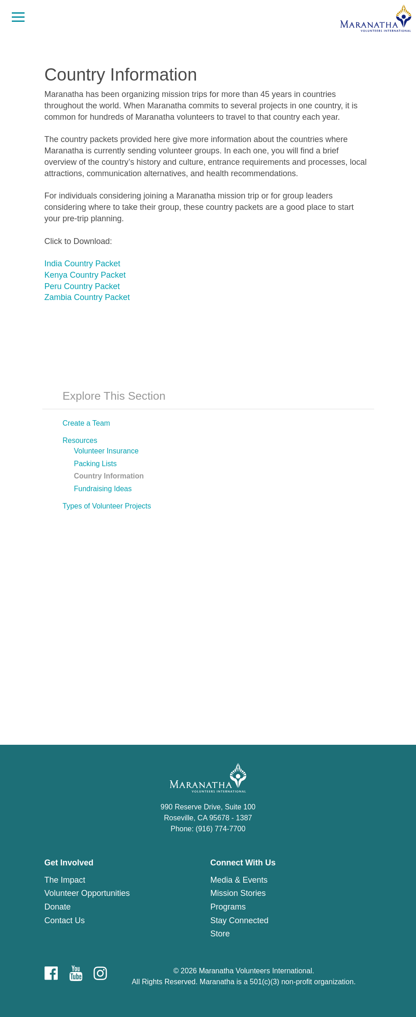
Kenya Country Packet (85, 275)
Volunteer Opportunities (87, 893)
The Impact (65, 880)
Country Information (109, 476)
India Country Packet (82, 263)
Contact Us (65, 920)
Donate (58, 906)
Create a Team (86, 423)
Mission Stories (238, 893)
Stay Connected (240, 920)
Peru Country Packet (82, 286)
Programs (228, 906)
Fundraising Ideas (103, 489)
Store (220, 933)
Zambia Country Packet (87, 297)
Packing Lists (95, 464)
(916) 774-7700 (220, 829)
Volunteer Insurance (106, 451)
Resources (80, 440)
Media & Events (239, 880)
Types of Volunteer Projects (107, 506)
